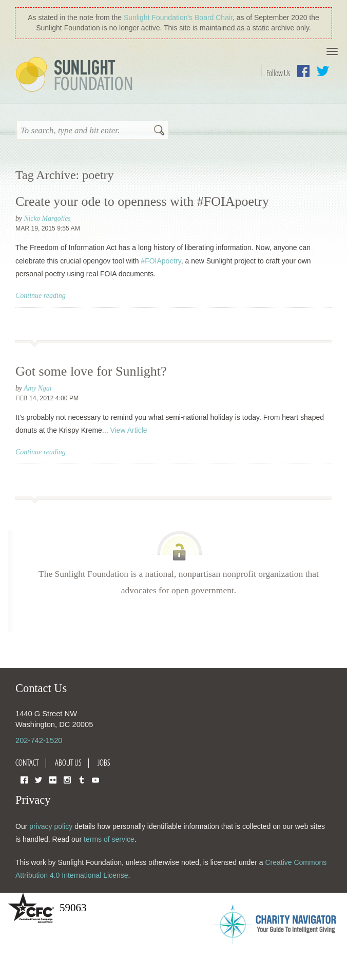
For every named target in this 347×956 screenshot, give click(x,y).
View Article (128, 430)
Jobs (104, 762)
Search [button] (159, 131)
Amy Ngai (38, 388)
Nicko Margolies (47, 218)
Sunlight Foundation (76, 75)
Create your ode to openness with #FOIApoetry (142, 201)
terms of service (109, 839)
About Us (68, 762)
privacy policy (50, 826)
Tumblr (81, 779)
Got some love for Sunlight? (91, 371)
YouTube (95, 779)
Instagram (67, 779)
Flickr (52, 779)
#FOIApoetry (161, 261)
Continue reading (40, 295)
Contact (27, 762)
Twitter (323, 71)
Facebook (303, 71)
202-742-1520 (38, 740)
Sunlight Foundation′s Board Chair (178, 17)
